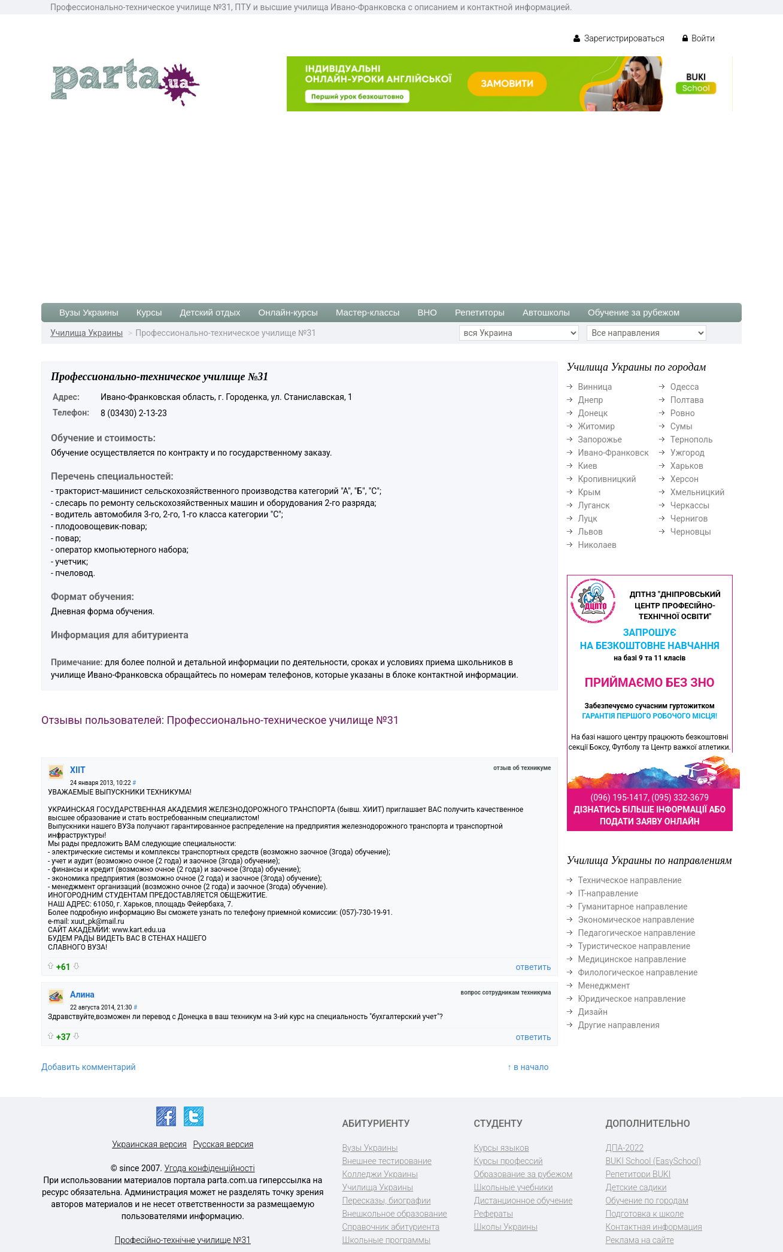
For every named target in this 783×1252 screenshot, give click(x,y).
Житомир (596, 426)
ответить (533, 967)
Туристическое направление (634, 946)
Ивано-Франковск (613, 452)
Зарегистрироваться (618, 38)
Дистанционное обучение (523, 1200)
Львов (590, 531)
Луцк (587, 518)
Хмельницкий (697, 492)
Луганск (594, 505)
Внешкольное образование (394, 1213)
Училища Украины (86, 333)
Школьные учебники (513, 1187)
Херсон (684, 479)
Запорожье (600, 439)
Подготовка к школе (645, 1213)
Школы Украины (506, 1227)
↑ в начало (528, 1067)
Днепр (590, 400)
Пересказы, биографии (386, 1200)
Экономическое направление (636, 919)
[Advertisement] (391, 201)
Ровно (682, 413)
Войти (698, 38)
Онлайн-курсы (288, 312)
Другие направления (619, 1025)
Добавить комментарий (88, 1067)
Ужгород (687, 452)
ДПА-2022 (625, 1148)
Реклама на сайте (640, 1240)
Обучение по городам (647, 1200)
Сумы (681, 426)
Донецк (593, 413)
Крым (589, 492)
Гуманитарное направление (633, 906)
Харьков (686, 466)
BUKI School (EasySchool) (653, 1161)
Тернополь (691, 439)
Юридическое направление (632, 999)
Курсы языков (501, 1148)
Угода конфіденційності (210, 1168)
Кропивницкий (607, 479)
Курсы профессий (508, 1161)
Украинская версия (149, 1144)
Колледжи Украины (380, 1174)
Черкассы (690, 505)
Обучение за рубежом (633, 312)
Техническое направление (630, 880)
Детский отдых (210, 312)
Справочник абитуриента (391, 1227)
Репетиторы (480, 312)
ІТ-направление (608, 893)
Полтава (687, 400)
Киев (587, 466)
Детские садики (636, 1187)
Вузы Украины (89, 312)
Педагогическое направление (637, 933)
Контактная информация (654, 1227)
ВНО (427, 312)
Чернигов (689, 518)
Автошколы (546, 312)
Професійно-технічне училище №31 (183, 1240)
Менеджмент (604, 985)
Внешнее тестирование (387, 1161)
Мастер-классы (368, 312)
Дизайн (593, 1012)
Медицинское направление (632, 959)
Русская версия (223, 1144)
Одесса (684, 387)
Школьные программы (386, 1240)
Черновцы (690, 531)
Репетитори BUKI (638, 1174)
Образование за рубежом (523, 1174)
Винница (595, 387)
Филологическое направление (638, 972)
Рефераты (493, 1213)
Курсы (149, 312)
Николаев (597, 545)
